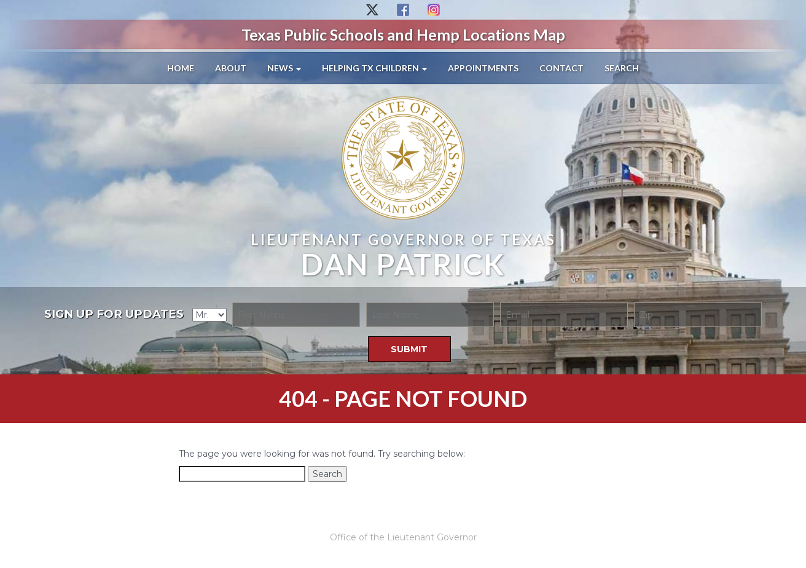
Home (180, 68)
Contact (561, 68)
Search (621, 68)
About (230, 68)
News (284, 68)
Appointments (483, 68)
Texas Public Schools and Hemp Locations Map (403, 34)
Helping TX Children (374, 68)
